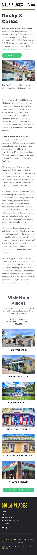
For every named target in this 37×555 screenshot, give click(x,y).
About (5, 514)
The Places (8, 517)
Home (5, 511)
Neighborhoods (10, 521)
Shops (26, 322)
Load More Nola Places (18, 490)
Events (22, 319)
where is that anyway (20, 103)
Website (11, 55)
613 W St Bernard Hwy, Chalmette (16, 49)
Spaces (18, 324)
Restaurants (12, 322)
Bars (11, 319)
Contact (6, 524)
